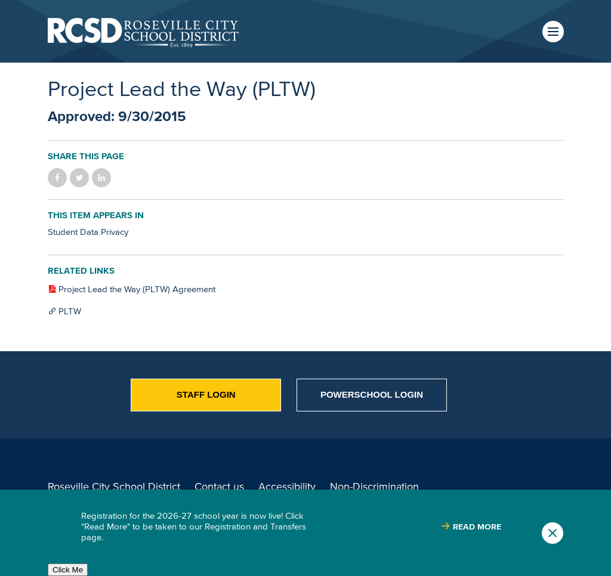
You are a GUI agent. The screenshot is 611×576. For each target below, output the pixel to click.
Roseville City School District (114, 487)
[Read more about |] (471, 526)
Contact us (219, 487)
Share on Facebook (57, 177)
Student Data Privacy (88, 232)
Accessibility (287, 487)
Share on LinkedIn (101, 177)
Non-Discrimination (374, 487)
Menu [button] (553, 32)
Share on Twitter (79, 177)
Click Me (68, 569)
